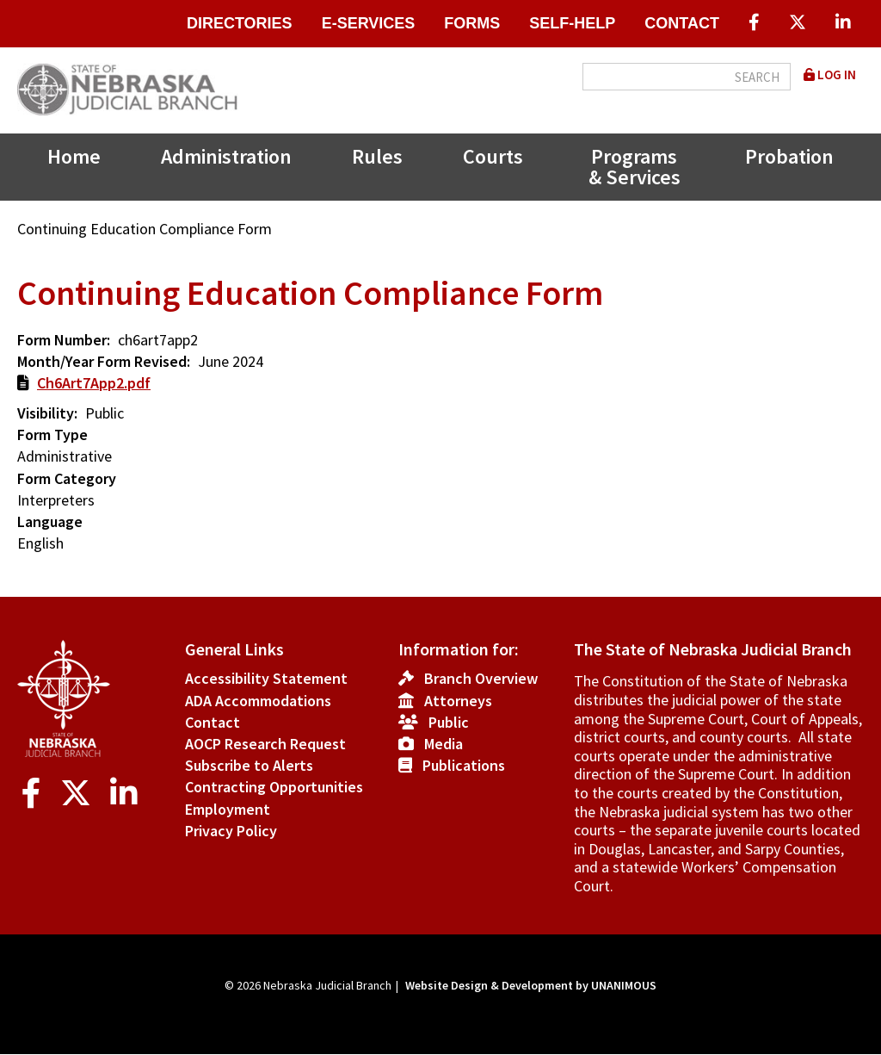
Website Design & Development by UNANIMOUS (530, 985)
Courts (493, 156)
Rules (377, 156)
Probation (789, 156)
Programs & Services (634, 166)
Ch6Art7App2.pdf (94, 383)
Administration (226, 156)
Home (74, 156)
